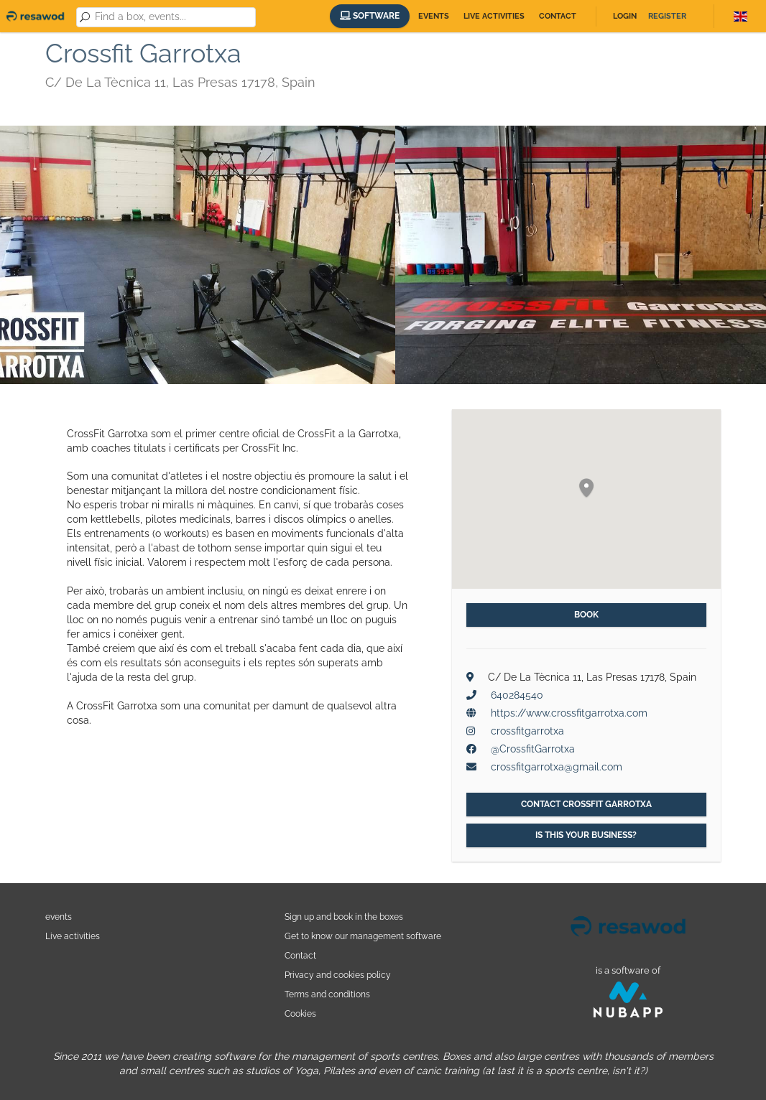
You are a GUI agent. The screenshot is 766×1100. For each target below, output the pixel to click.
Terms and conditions (327, 994)
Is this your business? (586, 835)
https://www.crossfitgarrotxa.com (569, 713)
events (58, 916)
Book (586, 615)
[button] (586, 488)
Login (625, 16)
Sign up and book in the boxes (344, 916)
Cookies (300, 1013)
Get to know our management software (363, 936)
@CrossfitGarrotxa (533, 749)
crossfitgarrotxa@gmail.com (556, 767)
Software (370, 16)
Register (667, 16)
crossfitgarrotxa (527, 731)
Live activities (494, 16)
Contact (557, 16)
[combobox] (173, 17)
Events (433, 16)
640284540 (517, 695)
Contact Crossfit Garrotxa (586, 804)
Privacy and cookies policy (338, 974)
